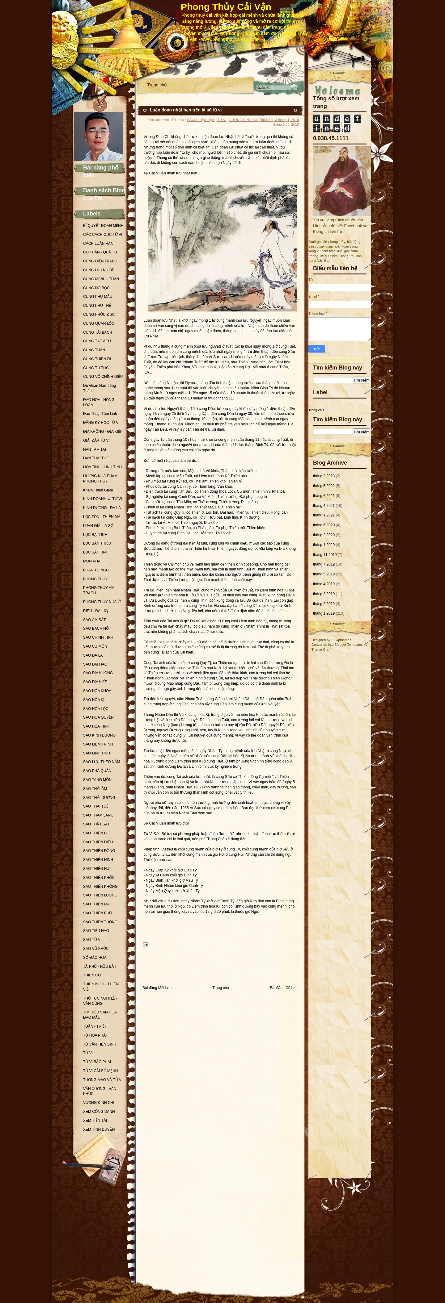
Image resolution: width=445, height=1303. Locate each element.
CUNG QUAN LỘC (98, 323)
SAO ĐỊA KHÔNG (98, 673)
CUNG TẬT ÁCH (97, 341)
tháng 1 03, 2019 (286, 124)
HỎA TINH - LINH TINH (102, 467)
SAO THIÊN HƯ (96, 869)
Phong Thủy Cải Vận (226, 7)
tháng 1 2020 (324, 545)
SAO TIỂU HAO (96, 931)
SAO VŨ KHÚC (96, 948)
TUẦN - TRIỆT (95, 1026)
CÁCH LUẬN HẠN (98, 243)
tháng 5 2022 (324, 486)
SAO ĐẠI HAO (95, 664)
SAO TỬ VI (92, 940)
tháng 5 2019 (324, 574)
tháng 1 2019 (324, 613)
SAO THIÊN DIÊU (98, 842)
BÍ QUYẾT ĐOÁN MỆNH (103, 225)
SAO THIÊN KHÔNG (100, 886)
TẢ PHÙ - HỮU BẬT (100, 966)
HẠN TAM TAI (94, 449)
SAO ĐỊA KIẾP (95, 682)
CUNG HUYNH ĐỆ (98, 270)
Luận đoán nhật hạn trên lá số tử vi (186, 109)
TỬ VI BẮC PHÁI (97, 1062)
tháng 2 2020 (324, 535)
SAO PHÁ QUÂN (97, 771)
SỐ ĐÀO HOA (95, 957)
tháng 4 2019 (324, 584)
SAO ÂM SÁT (94, 620)
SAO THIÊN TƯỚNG (100, 922)
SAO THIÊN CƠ (96, 833)
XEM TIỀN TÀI (95, 1120)
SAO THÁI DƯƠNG (99, 798)
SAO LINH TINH (96, 753)
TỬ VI (88, 1053)
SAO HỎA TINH (96, 726)
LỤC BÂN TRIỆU (97, 543)
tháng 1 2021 (324, 515)
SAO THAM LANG (98, 815)
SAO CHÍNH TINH (98, 637)
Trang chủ (157, 84)
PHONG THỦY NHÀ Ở (102, 602)
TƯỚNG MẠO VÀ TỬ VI (102, 1080)
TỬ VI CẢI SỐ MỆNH (100, 1071)
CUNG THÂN (94, 350)
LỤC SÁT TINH (95, 552)
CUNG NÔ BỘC (96, 288)
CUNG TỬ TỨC (96, 368)
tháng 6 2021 (324, 496)
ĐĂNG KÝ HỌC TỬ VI (101, 422)
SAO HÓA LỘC (95, 709)
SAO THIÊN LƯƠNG (100, 895)
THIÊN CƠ (92, 975)
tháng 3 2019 (324, 594)
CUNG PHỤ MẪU (97, 296)
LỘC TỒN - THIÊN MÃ (101, 517)
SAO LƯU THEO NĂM (101, 762)
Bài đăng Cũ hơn (284, 988)
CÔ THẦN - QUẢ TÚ (100, 252)
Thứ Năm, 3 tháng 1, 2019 (279, 120)
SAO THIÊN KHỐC (99, 877)
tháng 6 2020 (324, 525)
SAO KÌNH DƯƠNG (99, 735)
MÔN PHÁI (92, 561)
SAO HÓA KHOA (97, 691)
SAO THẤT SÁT (96, 824)
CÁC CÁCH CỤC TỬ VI (102, 234)
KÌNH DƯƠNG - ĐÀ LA (102, 508)
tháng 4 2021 (324, 505)
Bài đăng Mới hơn (157, 988)
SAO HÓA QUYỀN (98, 717)
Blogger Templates (349, 644)
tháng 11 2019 (325, 555)
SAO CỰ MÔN (95, 646)
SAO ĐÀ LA (93, 655)
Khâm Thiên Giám (98, 490)
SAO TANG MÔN (97, 780)
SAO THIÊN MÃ (96, 904)
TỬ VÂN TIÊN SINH (99, 1044)
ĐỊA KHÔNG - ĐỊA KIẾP (103, 431)
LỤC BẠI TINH (95, 534)
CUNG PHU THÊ (97, 305)
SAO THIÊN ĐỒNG (99, 851)
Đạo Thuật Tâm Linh (100, 413)
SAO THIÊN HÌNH (98, 860)
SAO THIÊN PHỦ (97, 913)
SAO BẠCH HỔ (96, 628)
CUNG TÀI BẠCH (97, 332)
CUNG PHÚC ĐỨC (99, 314)
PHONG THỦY (95, 579)
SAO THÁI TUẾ (95, 806)
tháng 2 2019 (324, 604)
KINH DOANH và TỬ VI (102, 499)
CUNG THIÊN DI (97, 359)
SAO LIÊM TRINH (98, 744)
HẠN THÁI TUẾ (95, 458)
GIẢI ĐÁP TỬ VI (96, 440)
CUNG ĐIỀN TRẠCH (100, 261)
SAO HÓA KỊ (93, 700)
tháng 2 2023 (324, 476)
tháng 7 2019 (324, 564)
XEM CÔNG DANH (99, 1111)
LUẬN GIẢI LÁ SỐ (98, 526)
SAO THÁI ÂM (95, 789)
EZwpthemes (341, 640)
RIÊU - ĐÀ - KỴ (95, 611)
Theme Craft (321, 649)
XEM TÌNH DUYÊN (99, 1129)
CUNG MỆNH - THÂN (101, 279)
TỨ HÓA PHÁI (95, 1035)
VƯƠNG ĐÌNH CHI (98, 1102)
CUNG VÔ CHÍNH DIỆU (103, 376)
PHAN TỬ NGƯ (96, 570)
